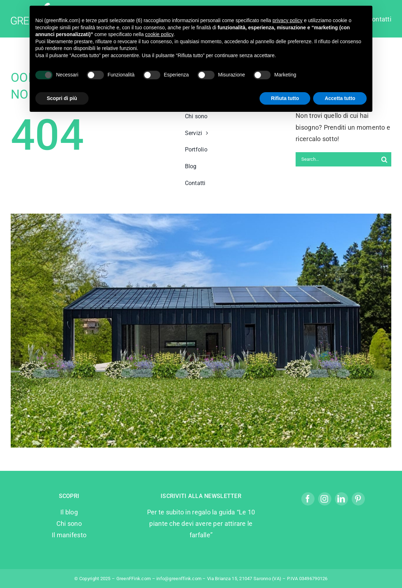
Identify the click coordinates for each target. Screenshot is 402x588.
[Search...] (336, 159)
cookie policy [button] (159, 34)
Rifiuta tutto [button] (285, 98)
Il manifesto (69, 535)
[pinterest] (358, 498)
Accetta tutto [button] (340, 98)
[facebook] (308, 498)
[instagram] (324, 498)
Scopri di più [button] (62, 98)
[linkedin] (341, 498)
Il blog (69, 512)
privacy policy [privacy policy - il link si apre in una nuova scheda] (287, 20)
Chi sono (69, 523)
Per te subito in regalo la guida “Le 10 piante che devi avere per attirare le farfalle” (201, 523)
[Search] (384, 159)
